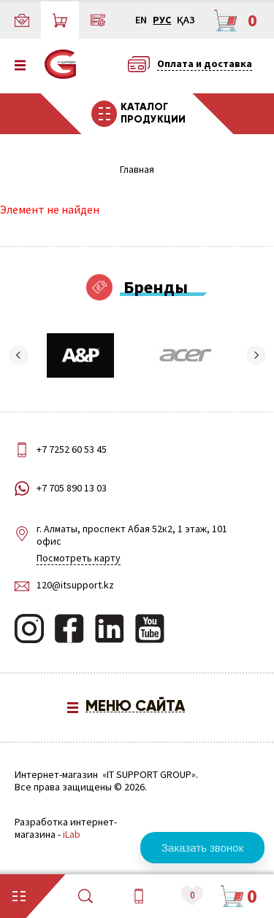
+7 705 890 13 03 (72, 488)
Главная (137, 169)
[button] (18, 355)
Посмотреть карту (79, 557)
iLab (71, 834)
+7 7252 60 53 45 (72, 449)
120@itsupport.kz (75, 584)
